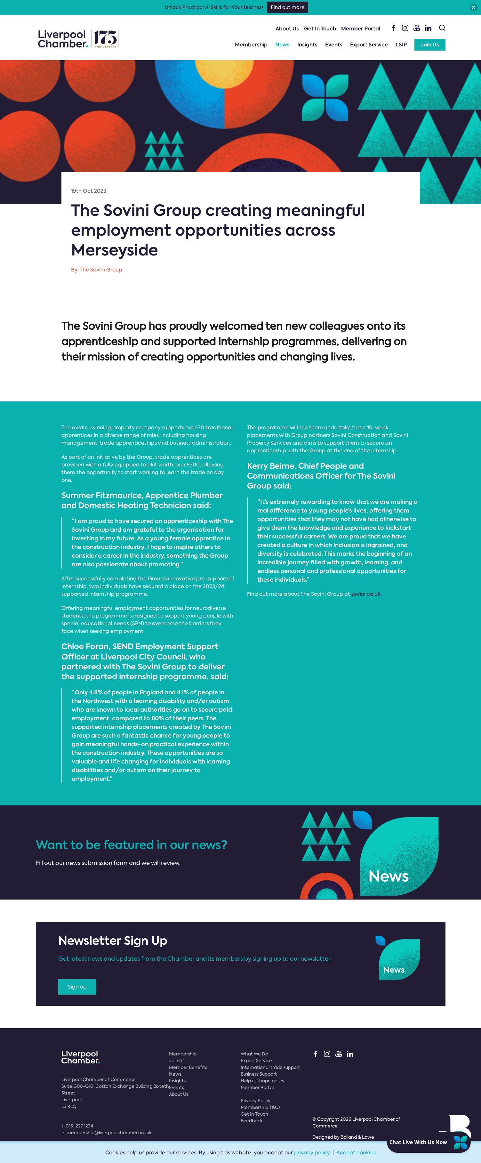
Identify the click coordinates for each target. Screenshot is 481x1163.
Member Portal (360, 28)
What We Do (254, 1054)
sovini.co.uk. (366, 594)
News (282, 44)
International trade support (270, 1067)
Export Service (369, 44)
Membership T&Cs (260, 1107)
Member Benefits (188, 1067)
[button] (474, 8)
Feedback (252, 1121)
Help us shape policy (263, 1081)
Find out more (287, 7)
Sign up (77, 986)
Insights (307, 44)
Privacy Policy (255, 1100)
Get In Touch (320, 28)
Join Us (430, 44)
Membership (251, 44)
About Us (287, 28)
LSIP (401, 44)
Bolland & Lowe (357, 1137)
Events (333, 44)
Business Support (259, 1074)
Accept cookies (356, 1152)
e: (106, 1132)
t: (77, 1126)
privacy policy (312, 1152)
